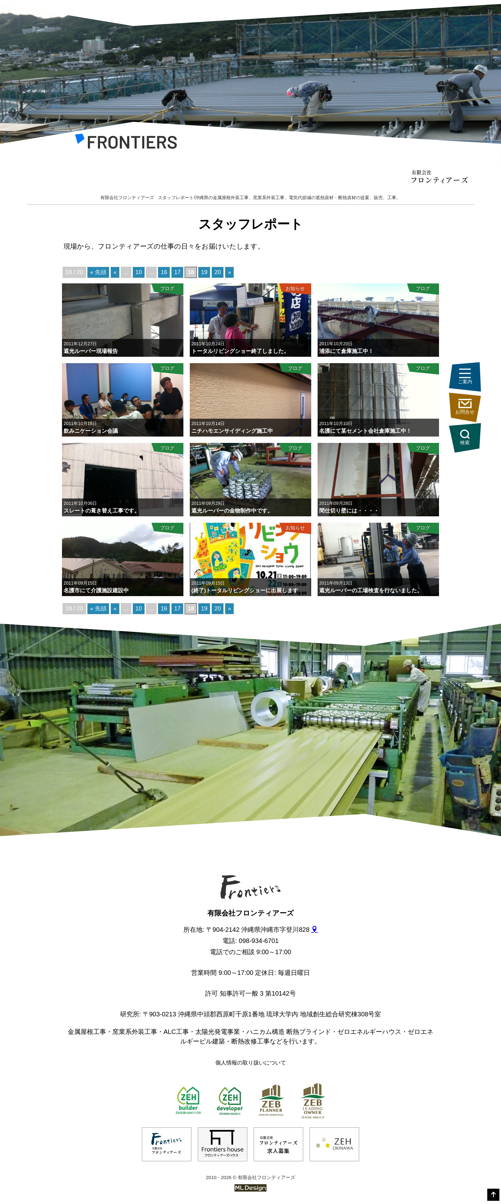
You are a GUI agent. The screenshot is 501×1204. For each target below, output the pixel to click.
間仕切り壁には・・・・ (349, 511)
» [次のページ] (229, 272)
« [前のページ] (115, 272)
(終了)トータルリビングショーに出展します (244, 590)
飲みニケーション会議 (91, 431)
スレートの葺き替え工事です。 (102, 511)
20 (217, 272)
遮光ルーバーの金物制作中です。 (232, 511)
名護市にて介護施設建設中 (96, 590)
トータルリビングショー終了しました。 (240, 351)
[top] (493, 1195)
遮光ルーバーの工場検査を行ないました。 (370, 590)
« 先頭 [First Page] (98, 272)
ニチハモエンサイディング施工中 (232, 431)
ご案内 (465, 376)
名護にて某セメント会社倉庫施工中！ (365, 431)
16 (164, 272)
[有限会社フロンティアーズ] (126, 143)
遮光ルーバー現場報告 (91, 351)
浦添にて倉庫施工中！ (346, 351)
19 (204, 272)
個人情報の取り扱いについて (250, 1063)
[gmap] (314, 929)
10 (138, 272)
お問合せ (465, 407)
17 (177, 272)
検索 (465, 437)
